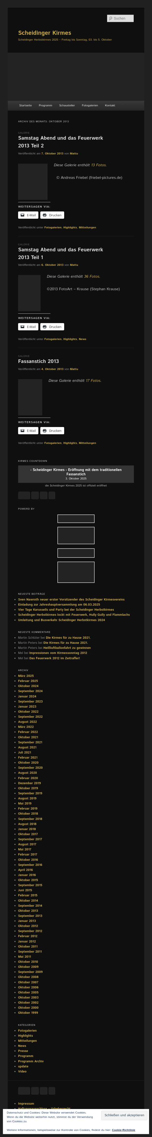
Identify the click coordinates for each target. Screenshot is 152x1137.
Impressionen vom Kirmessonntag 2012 (58, 653)
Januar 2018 (27, 829)
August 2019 (27, 798)
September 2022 (30, 717)
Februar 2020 (28, 778)
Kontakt (110, 105)
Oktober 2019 (28, 788)
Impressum (26, 1103)
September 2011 (30, 951)
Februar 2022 (28, 732)
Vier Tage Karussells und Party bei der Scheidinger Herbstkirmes (66, 610)
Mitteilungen (87, 227)
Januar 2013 (27, 921)
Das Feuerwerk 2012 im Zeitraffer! (54, 658)
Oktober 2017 (28, 834)
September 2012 (30, 931)
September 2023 (30, 701)
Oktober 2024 (28, 686)
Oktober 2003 (28, 997)
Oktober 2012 (28, 926)
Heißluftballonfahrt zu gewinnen (67, 648)
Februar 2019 (27, 808)
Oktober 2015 (28, 880)
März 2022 (26, 727)
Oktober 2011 (28, 946)
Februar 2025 (28, 681)
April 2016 (25, 870)
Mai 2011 (24, 957)
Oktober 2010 (28, 962)
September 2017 (30, 839)
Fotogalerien (90, 105)
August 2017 (27, 844)
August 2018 (27, 824)
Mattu (74, 154)
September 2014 (30, 906)
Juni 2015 (25, 890)
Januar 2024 (27, 696)
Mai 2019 (24, 803)
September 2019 (30, 793)
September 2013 (30, 916)
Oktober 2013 (28, 911)
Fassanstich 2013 (38, 361)
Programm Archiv (31, 1061)
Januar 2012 (27, 941)
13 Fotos (98, 165)
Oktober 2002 (28, 1002)
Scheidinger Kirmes (44, 33)
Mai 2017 (24, 849)
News (82, 339)
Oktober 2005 (28, 992)
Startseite (25, 105)
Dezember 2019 (29, 783)
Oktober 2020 (28, 762)
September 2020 (30, 768)
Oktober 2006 (28, 987)
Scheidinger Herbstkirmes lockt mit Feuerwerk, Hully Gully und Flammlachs (74, 615)
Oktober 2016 (28, 860)
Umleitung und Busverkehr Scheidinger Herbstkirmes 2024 (61, 620)
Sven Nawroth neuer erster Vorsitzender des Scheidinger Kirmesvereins (71, 599)
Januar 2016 (27, 875)
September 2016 (30, 865)
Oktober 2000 (28, 1008)
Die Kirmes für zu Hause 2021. (68, 638)
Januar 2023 (27, 706)
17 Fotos (93, 381)
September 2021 (30, 742)
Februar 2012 (27, 936)
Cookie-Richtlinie (123, 1130)
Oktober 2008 (28, 977)
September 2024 (30, 691)
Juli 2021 (24, 752)
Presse (23, 1051)
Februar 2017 (27, 854)
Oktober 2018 (28, 813)
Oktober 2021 (28, 737)
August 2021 (27, 747)
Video (22, 1071)
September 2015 (30, 885)
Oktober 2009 (28, 967)
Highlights (70, 227)
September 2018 (30, 819)
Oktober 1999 (28, 1013)
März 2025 (26, 676)
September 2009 (30, 972)
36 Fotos (91, 276)
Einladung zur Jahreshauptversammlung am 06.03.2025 (59, 604)
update (23, 1066)
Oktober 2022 (28, 712)
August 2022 (27, 722)
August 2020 (27, 773)
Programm (45, 105)
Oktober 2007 (28, 982)
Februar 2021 (27, 757)
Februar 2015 (27, 895)
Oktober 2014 (28, 900)
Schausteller (67, 105)
